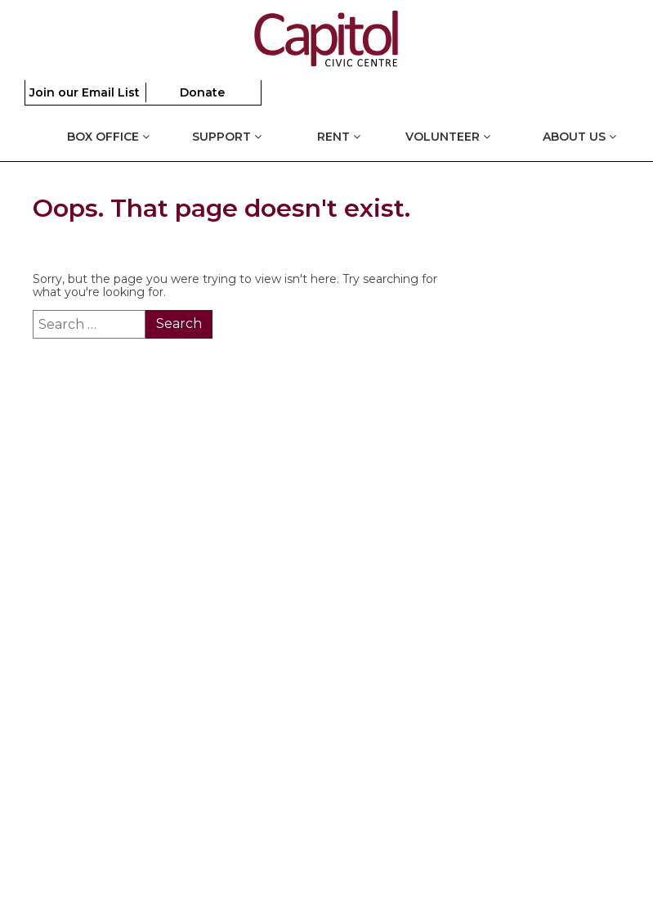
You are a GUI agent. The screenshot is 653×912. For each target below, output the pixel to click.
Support (227, 136)
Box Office (108, 136)
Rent (338, 136)
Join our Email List (84, 92)
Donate (202, 92)
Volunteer (447, 136)
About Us (579, 136)
